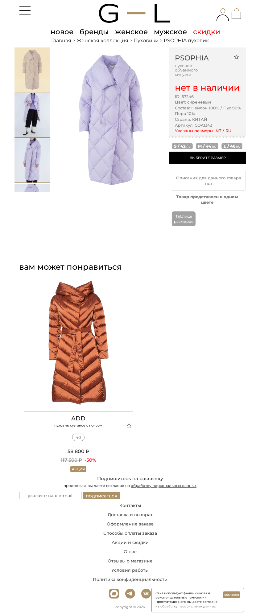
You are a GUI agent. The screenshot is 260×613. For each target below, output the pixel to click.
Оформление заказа (130, 524)
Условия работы (130, 570)
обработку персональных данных (163, 485)
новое (62, 31)
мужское (170, 31)
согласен (231, 595)
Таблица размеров (183, 219)
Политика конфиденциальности (130, 579)
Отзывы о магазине (130, 561)
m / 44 (207, 146)
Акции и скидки (130, 542)
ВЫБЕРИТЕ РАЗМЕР (208, 158)
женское (131, 31)
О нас (130, 551)
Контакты (130, 505)
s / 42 (182, 146)
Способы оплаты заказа (130, 533)
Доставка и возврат (130, 514)
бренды (94, 31)
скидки (206, 31)
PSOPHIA (192, 58)
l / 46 (232, 146)
